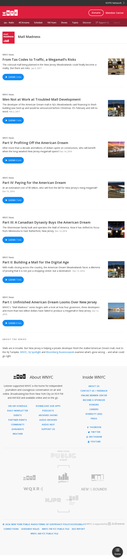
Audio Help (48, 429)
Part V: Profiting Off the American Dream (35, 146)
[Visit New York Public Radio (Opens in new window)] (63, 460)
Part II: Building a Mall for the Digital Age (35, 266)
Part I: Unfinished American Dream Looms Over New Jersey (49, 306)
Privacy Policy (62, 528)
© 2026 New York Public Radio (20, 528)
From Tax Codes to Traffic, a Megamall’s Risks (39, 63)
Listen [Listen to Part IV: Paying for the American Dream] (13, 204)
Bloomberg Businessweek (60, 356)
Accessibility (78, 528)
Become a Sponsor (94, 404)
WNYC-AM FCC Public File (44, 538)
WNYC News (8, 58)
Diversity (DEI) (94, 418)
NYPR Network (115, 2)
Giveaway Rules (30, 533)
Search (117, 22)
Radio (11, 22)
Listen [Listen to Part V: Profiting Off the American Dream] (13, 164)
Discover (87, 22)
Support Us (102, 22)
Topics (75, 22)
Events (18, 419)
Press (94, 423)
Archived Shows (48, 419)
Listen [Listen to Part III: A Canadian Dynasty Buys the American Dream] (13, 244)
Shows (64, 22)
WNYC (23, 356)
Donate (96, 12)
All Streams (24, 22)
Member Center (115, 12)
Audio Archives (48, 424)
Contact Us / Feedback (94, 395)
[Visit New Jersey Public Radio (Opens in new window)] (33, 504)
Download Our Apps (48, 410)
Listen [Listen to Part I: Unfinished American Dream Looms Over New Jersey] (13, 327)
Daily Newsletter (17, 415)
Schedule (38, 22)
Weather (18, 438)
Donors (94, 409)
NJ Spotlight (35, 356)
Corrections (11, 533)
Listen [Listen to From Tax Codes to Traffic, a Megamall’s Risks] (13, 81)
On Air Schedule (17, 410)
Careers (94, 413)
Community (17, 429)
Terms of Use (46, 528)
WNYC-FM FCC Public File (55, 533)
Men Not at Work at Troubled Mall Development (41, 103)
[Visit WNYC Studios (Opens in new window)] (98, 481)
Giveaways (18, 433)
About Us (94, 390)
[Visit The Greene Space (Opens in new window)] (94, 504)
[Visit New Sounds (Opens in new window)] (94, 493)
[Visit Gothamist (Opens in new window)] (63, 481)
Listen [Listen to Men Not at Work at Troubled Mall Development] (13, 124)
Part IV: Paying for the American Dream (34, 186)
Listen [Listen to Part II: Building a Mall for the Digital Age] (13, 283)
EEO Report (78, 533)
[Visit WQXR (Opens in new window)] (33, 493)
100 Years (51, 22)
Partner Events (17, 424)
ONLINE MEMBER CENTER (94, 399)
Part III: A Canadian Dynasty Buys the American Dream (46, 226)
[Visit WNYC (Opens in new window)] (29, 481)
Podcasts (48, 415)
